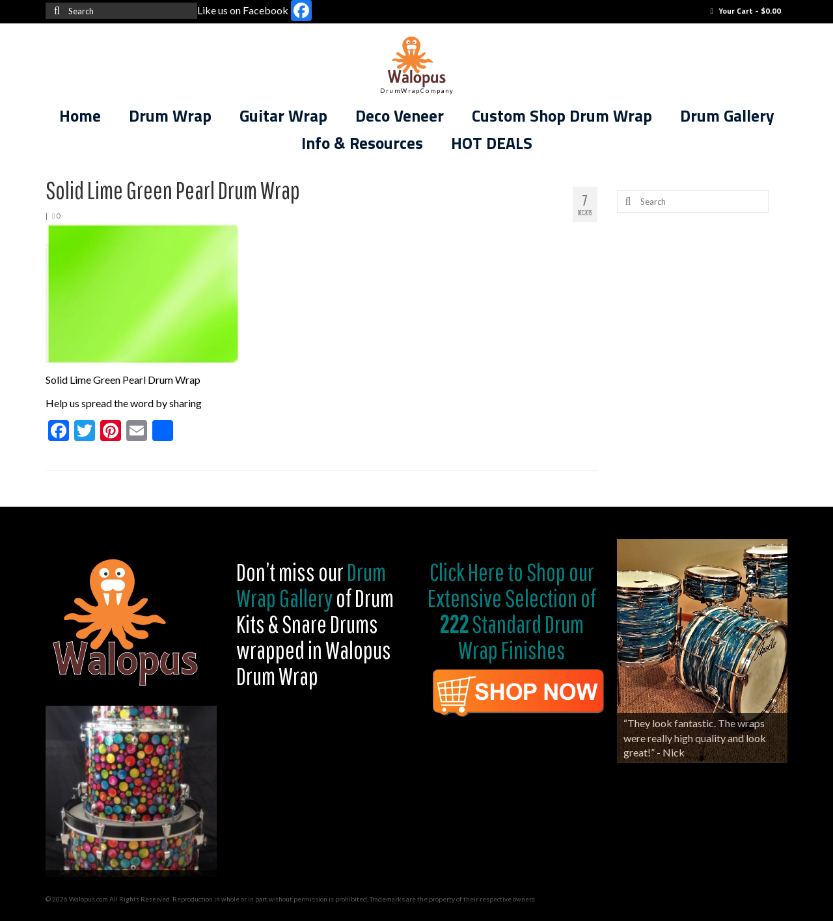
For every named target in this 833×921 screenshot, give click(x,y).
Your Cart (746, 11)
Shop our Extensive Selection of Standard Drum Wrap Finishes (512, 610)
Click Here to (476, 571)
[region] (131, 791)
